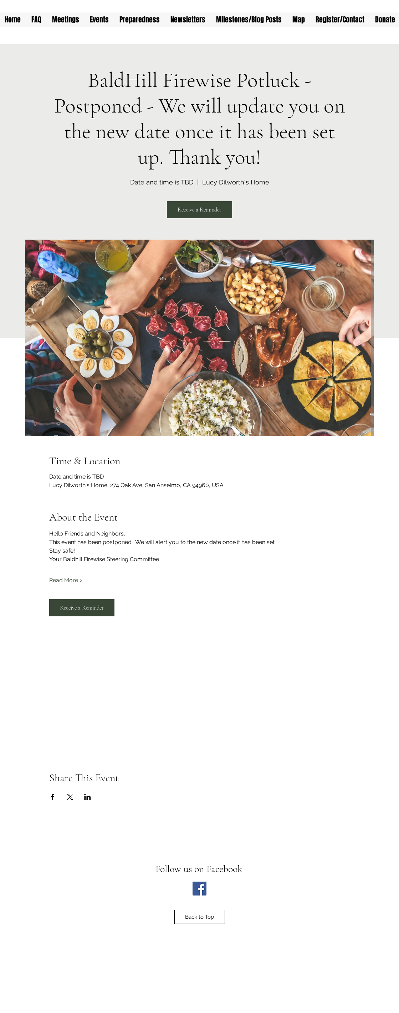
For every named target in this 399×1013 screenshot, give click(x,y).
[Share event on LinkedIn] (87, 797)
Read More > (65, 580)
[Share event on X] (70, 797)
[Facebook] (199, 888)
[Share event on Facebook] (52, 797)
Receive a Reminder (199, 209)
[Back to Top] (199, 917)
